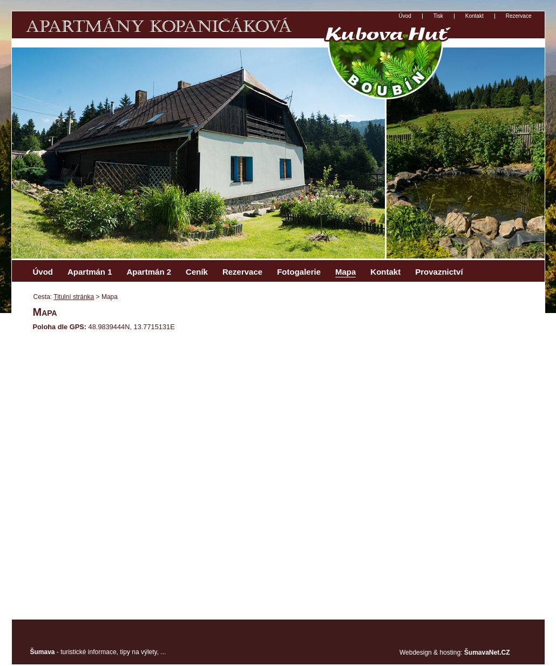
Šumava (42, 652)
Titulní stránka (73, 297)
